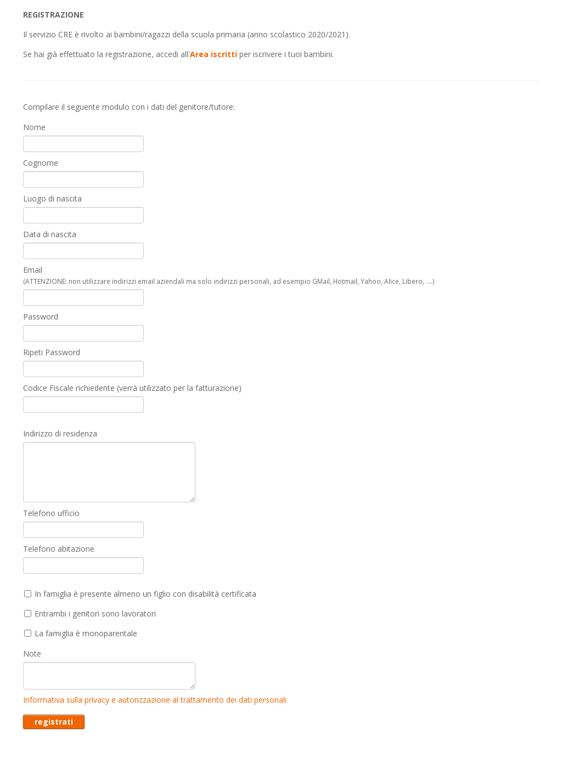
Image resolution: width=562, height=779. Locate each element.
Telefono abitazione (58, 548)
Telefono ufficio (51, 513)
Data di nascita (49, 234)
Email (229, 275)
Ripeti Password (51, 352)
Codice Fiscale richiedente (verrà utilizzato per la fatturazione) (132, 388)
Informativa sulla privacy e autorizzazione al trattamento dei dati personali (154, 699)
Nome (34, 127)
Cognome (40, 163)
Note (32, 653)
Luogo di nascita (52, 198)
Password (40, 316)
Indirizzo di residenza (60, 433)
